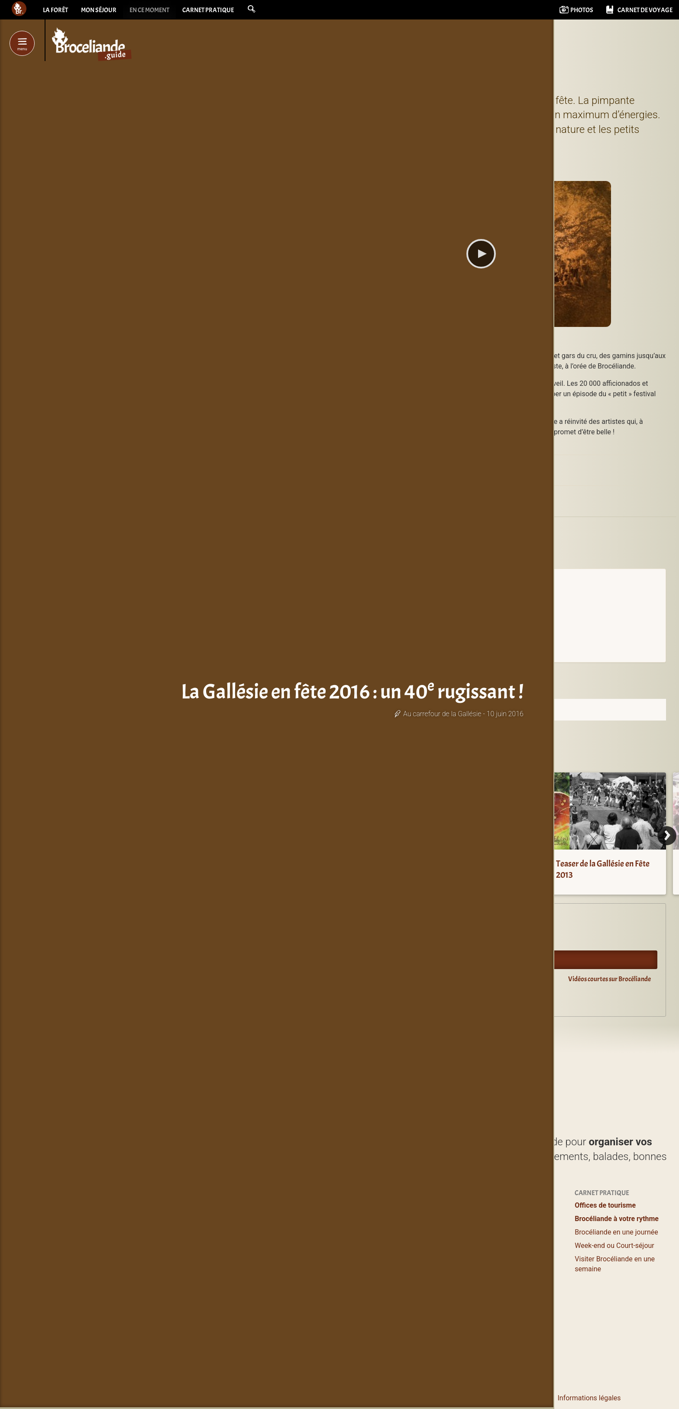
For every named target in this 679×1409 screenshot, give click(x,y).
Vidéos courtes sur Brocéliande (609, 979)
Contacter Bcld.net (434, 1398)
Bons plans (498, 1232)
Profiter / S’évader (321, 1205)
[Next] (666, 835)
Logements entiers (416, 1232)
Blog (488, 1276)
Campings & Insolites (419, 1259)
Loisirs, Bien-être (318, 1259)
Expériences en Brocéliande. (348, 921)
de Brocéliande (328, 1352)
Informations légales (589, 1398)
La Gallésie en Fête (502, 466)
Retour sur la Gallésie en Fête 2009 (479, 869)
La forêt (55, 10)
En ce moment (155, 10)
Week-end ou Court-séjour (614, 1245)
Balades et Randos (322, 1245)
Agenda (321, 940)
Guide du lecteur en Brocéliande (353, 998)
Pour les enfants (506, 1245)
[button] (263, 9)
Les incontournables (324, 1339)
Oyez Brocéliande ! (336, 959)
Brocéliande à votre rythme (617, 1219)
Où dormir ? (405, 1205)
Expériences (500, 1205)
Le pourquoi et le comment (510, 1398)
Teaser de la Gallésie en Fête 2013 (603, 869)
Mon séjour (101, 10)
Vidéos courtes (504, 1289)
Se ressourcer (502, 1219)
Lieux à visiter (314, 1219)
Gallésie (415, 528)
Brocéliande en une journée (616, 1232)
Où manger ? (312, 1232)
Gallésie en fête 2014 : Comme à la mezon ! (355, 869)
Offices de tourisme (605, 1205)
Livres (490, 1306)
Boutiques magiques (324, 1319)
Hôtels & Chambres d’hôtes (429, 1219)
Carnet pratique (218, 10)
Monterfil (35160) (428, 504)
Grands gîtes (406, 1245)
